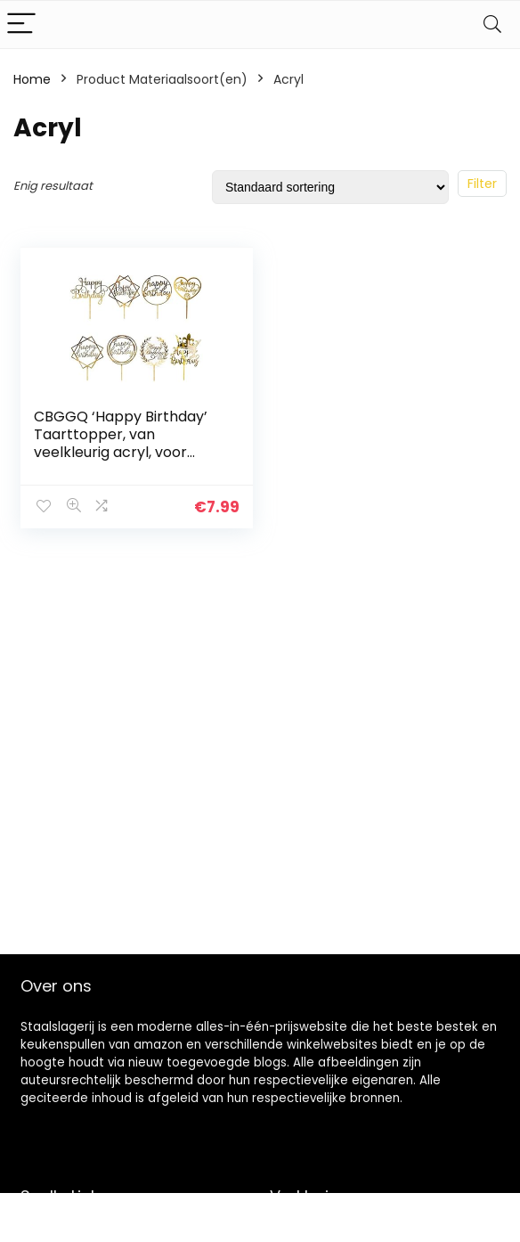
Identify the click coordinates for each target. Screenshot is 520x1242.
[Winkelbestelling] (330, 187)
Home (32, 79)
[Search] (492, 24)
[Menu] (21, 24)
